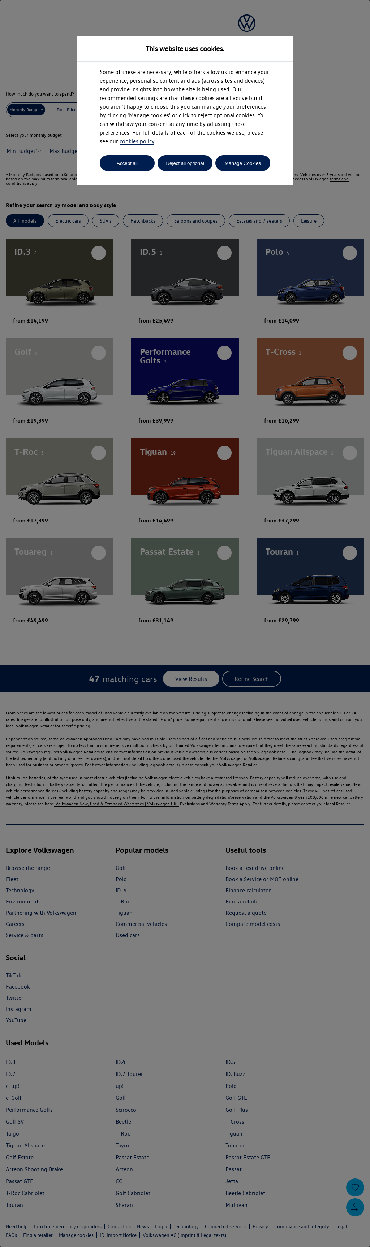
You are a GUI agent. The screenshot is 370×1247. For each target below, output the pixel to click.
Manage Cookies (243, 163)
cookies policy (137, 141)
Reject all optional (185, 163)
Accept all (127, 163)
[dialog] (185, 623)
